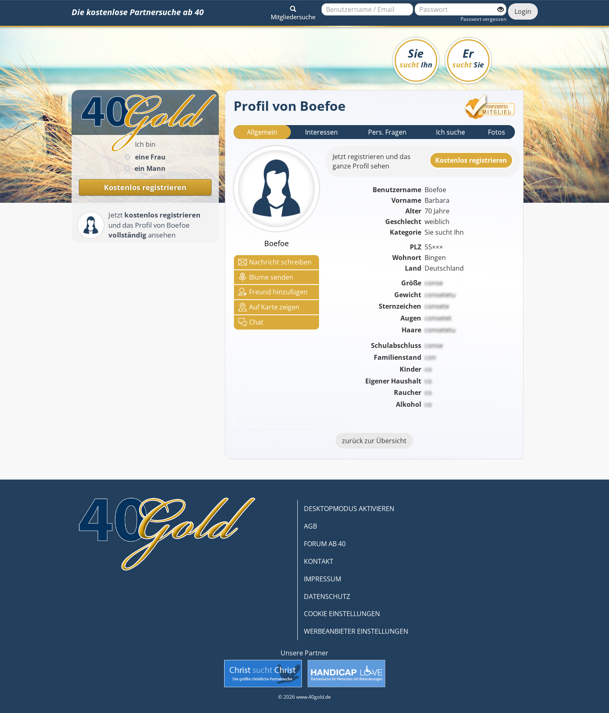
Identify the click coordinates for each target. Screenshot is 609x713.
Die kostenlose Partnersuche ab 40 (138, 12)
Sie (416, 57)
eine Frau (150, 156)
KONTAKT (318, 561)
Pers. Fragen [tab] (387, 132)
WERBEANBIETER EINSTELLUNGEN (356, 631)
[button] (293, 11)
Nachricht (275, 262)
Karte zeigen (268, 307)
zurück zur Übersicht (374, 440)
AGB (310, 526)
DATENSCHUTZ (327, 596)
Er (468, 57)
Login (523, 11)
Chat (250, 322)
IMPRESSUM (322, 578)
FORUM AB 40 (325, 543)
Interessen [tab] (321, 132)
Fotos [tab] (496, 132)
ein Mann (150, 168)
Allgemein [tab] (262, 132)
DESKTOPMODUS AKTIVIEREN (349, 508)
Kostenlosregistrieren (471, 160)
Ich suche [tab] (450, 132)
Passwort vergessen (483, 19)
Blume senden (265, 277)
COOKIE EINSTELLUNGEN (342, 613)
